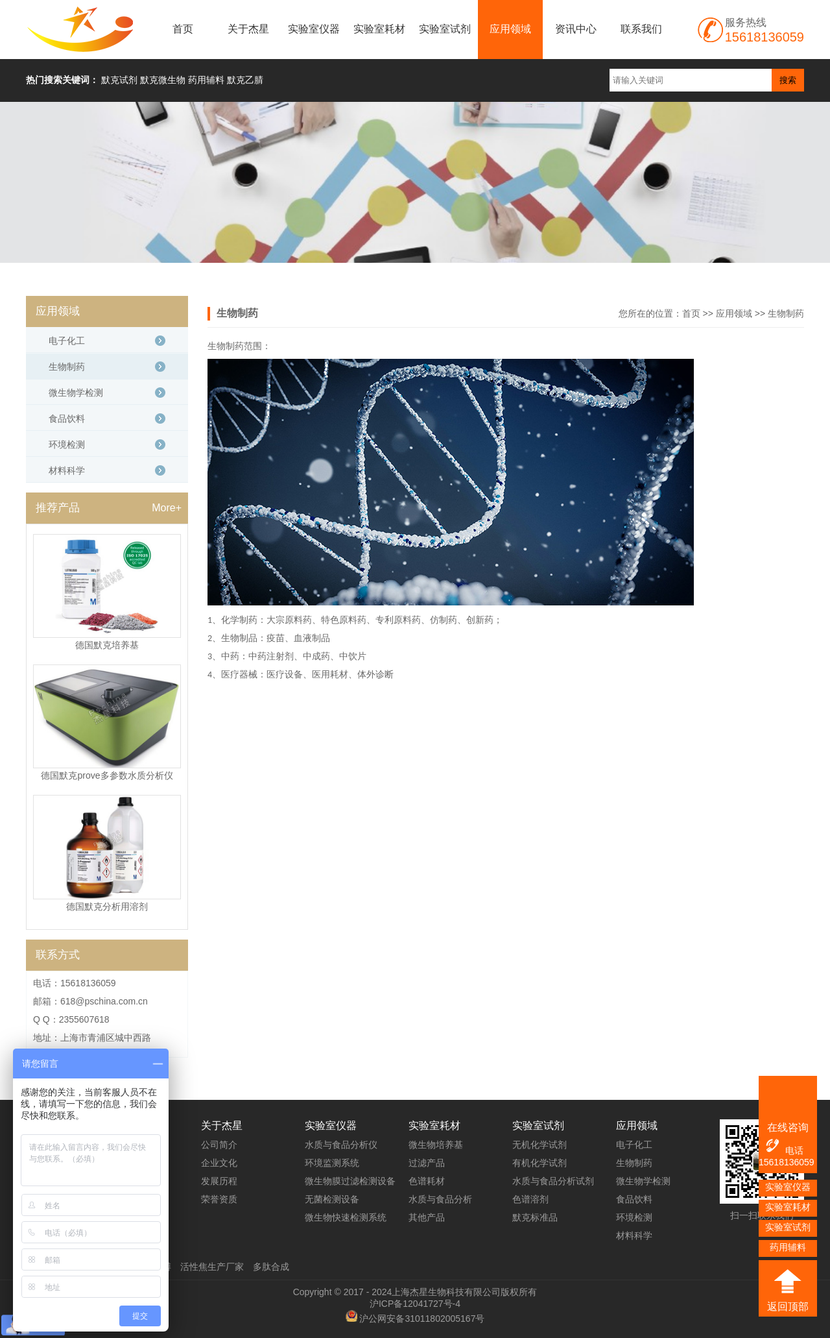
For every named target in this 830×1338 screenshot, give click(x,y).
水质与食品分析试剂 (553, 1181)
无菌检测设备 (332, 1199)
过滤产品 (427, 1163)
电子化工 (67, 340)
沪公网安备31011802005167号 (421, 1318)
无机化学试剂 (539, 1144)
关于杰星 (248, 28)
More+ (167, 507)
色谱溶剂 (530, 1199)
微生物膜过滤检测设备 (350, 1181)
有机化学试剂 (539, 1163)
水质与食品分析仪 (341, 1144)
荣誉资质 (219, 1199)
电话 (783, 1146)
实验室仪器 (314, 28)
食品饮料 (67, 418)
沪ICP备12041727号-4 (415, 1303)
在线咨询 (788, 1127)
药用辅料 (788, 1247)
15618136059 (786, 1162)
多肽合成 (271, 1266)
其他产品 (427, 1217)
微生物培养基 (436, 1144)
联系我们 (641, 28)
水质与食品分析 (440, 1199)
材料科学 (67, 470)
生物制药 (786, 313)
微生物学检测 (76, 392)
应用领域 (510, 28)
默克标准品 (535, 1217)
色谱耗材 (427, 1181)
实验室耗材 (379, 28)
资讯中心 (576, 28)
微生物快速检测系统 (345, 1217)
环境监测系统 (332, 1163)
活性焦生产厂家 (212, 1266)
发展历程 (219, 1181)
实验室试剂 (445, 28)
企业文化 (219, 1163)
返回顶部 (788, 1306)
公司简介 (219, 1144)
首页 (182, 28)
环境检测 (67, 444)
